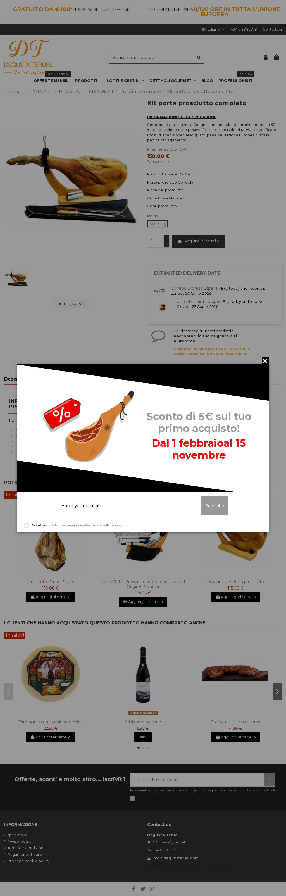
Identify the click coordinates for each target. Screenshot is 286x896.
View (143, 737)
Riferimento (158, 149)
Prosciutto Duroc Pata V (50, 581)
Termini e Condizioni (26, 847)
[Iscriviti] (269, 779)
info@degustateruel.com (176, 858)
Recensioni (109, 379)
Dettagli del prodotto (64, 379)
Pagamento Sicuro (25, 854)
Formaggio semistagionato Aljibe (50, 721)
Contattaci (272, 29)
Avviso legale (19, 841)
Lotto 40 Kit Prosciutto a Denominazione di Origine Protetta (143, 584)
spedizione (18, 835)
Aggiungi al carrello (198, 241)
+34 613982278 (244, 29)
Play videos (72, 303)
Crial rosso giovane (143, 721)
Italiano (213, 29)
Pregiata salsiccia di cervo (235, 721)
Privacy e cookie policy (28, 861)
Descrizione (18, 379)
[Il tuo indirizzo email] (197, 779)
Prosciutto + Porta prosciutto (235, 581)
